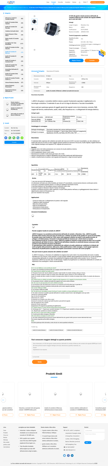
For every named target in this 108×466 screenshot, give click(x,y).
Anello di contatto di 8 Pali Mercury (16, 108)
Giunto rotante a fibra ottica (14, 34)
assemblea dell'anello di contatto (14, 70)
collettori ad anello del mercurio (74, 330)
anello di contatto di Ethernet (14, 56)
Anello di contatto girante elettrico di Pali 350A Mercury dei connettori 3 (91, 410)
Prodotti (5, 432)
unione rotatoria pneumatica (14, 86)
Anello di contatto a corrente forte (14, 61)
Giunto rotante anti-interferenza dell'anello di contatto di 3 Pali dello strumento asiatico (66, 410)
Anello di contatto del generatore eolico (14, 65)
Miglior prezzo (76, 60)
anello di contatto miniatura (39, 330)
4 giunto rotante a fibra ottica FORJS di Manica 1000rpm (49, 431)
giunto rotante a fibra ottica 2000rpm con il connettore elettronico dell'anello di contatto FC (50, 446)
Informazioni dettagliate (37, 71)
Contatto (14, 142)
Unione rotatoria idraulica (14, 82)
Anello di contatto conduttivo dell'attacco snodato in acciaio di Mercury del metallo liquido (14, 410)
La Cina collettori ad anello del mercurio (21, 463)
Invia (39, 362)
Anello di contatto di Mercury (14, 52)
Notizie (5, 437)
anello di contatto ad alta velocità (14, 48)
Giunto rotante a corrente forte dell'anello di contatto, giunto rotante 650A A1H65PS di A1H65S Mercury (17, 104)
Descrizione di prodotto (53, 71)
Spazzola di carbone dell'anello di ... (14, 90)
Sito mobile (6, 442)
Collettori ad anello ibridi (14, 31)
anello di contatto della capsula (14, 23)
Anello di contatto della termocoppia (14, 74)
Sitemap (5, 440)
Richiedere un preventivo (97, 2)
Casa (4, 430)
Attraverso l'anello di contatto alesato (14, 18)
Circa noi (5, 435)
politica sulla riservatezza (6, 446)
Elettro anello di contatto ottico (14, 39)
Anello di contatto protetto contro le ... (14, 78)
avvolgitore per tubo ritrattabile (14, 43)
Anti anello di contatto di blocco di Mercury (17, 114)
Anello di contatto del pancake (14, 27)
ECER (95, 463)
